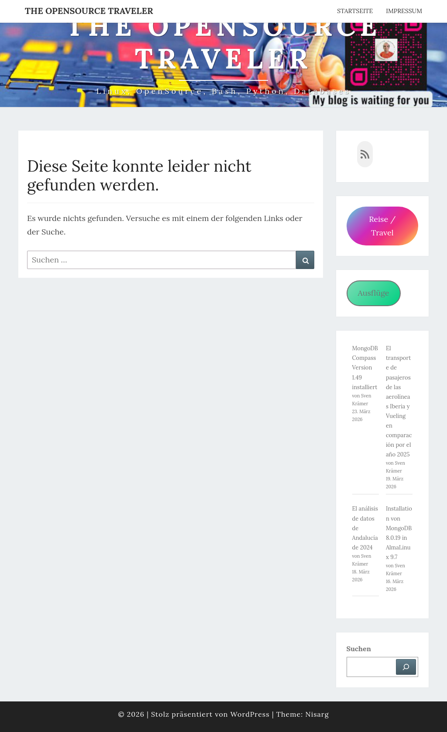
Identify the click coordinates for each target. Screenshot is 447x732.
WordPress (250, 714)
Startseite (355, 11)
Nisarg (317, 714)
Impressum (404, 11)
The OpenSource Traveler (89, 10)
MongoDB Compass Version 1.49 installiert (365, 367)
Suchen (359, 648)
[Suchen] (406, 667)
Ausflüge (373, 293)
